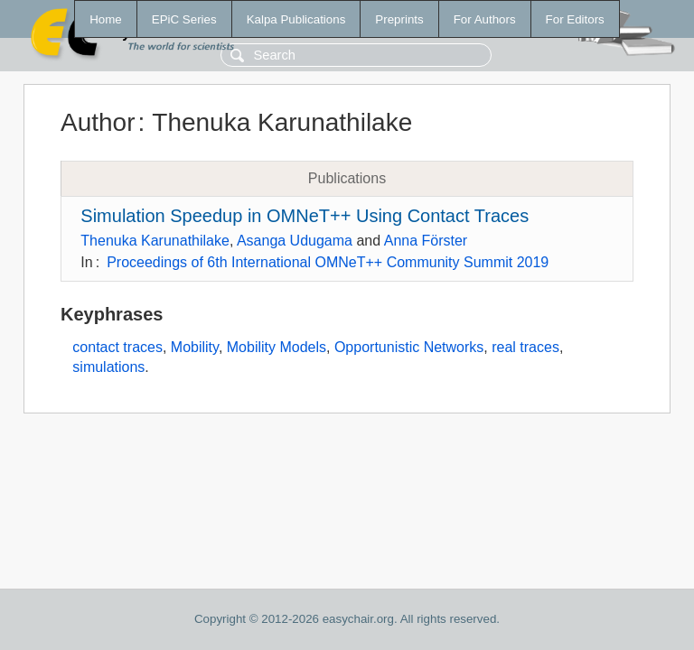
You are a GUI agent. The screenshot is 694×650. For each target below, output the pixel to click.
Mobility (195, 347)
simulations (108, 367)
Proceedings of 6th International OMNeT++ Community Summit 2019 (328, 262)
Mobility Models (276, 347)
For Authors (485, 19)
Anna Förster (425, 240)
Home (105, 19)
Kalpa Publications (296, 19)
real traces (525, 347)
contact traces (117, 347)
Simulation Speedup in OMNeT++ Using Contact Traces (304, 216)
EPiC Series (184, 19)
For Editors (575, 19)
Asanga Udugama (294, 240)
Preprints (399, 19)
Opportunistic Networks (408, 347)
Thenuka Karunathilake (155, 240)
